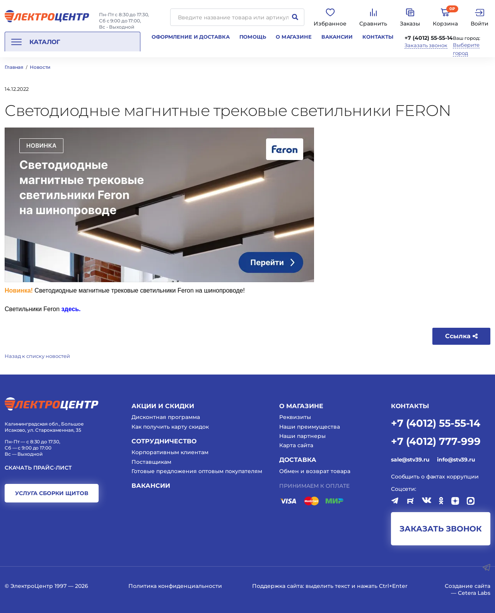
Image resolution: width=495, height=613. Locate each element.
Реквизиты (295, 417)
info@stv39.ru (456, 459)
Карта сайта (296, 445)
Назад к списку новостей (37, 356)
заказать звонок (440, 528)
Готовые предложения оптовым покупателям (196, 471)
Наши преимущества (309, 426)
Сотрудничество (163, 441)
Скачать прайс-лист (38, 468)
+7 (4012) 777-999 (436, 440)
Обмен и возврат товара (314, 471)
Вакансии (337, 37)
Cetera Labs (474, 592)
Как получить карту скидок (170, 426)
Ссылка (461, 336)
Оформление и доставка (190, 37)
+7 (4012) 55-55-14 (429, 37)
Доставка (297, 459)
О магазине (294, 37)
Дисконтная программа (165, 417)
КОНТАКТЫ (410, 406)
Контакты (377, 37)
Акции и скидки (162, 406)
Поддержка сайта (277, 585)
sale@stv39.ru (410, 459)
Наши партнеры (302, 436)
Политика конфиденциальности (175, 585)
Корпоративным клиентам (169, 452)
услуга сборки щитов (51, 493)
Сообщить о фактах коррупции (435, 476)
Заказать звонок (426, 45)
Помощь (252, 37)
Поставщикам (151, 461)
